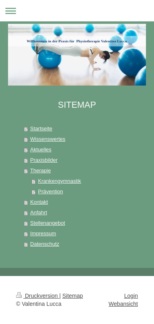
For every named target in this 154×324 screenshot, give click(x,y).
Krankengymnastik (59, 181)
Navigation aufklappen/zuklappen (77, 10)
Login (131, 296)
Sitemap (72, 296)
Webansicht (123, 304)
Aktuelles (40, 149)
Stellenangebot (47, 223)
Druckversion (37, 296)
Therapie (40, 170)
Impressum (43, 233)
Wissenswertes (47, 139)
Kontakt (39, 202)
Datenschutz (44, 244)
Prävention (50, 191)
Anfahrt (38, 212)
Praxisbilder (43, 160)
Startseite (41, 128)
